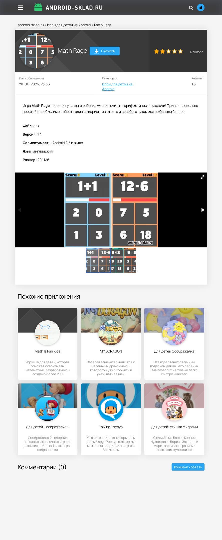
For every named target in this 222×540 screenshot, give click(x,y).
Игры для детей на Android (69, 24)
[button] (203, 177)
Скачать (104, 51)
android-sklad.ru (31, 24)
